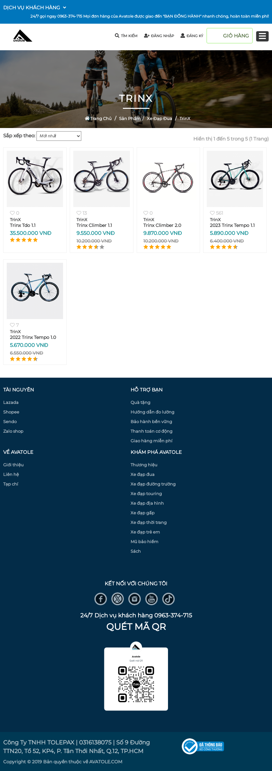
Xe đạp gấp (143, 512)
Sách (136, 551)
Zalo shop (13, 431)
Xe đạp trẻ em (145, 531)
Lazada (11, 402)
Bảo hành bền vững (151, 421)
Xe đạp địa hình (147, 503)
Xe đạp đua (159, 118)
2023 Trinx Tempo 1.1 (232, 225)
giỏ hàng (236, 36)
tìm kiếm (126, 35)
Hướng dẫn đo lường (152, 411)
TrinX (185, 118)
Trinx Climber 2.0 (162, 225)
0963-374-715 (69, 16)
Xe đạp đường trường (153, 483)
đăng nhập (159, 36)
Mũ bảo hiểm (144, 541)
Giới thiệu (13, 464)
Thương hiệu (144, 464)
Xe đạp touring (146, 493)
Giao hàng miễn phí (151, 440)
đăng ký (191, 36)
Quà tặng (140, 402)
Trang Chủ (98, 118)
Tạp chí (10, 483)
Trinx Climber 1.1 (94, 225)
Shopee (11, 411)
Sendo (10, 421)
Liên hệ (11, 474)
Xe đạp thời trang (149, 522)
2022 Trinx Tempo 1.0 (33, 337)
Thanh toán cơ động (151, 431)
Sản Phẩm (130, 118)
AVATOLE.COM (105, 762)
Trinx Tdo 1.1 (23, 225)
